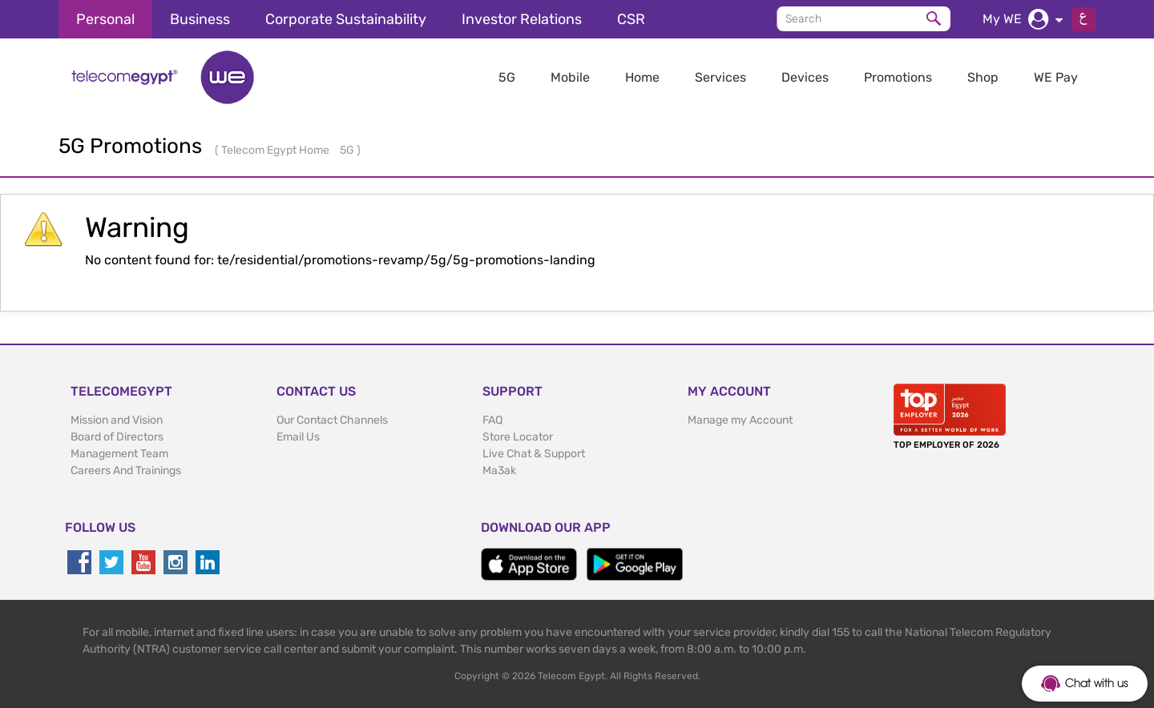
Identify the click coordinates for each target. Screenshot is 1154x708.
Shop (983, 77)
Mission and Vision (117, 420)
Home (642, 77)
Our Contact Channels (332, 420)
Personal (105, 19)
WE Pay (1056, 77)
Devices (805, 77)
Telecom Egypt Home (276, 150)
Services (720, 77)
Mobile (570, 77)
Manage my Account (740, 420)
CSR (631, 19)
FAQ (492, 420)
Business (200, 19)
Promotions (898, 77)
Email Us (298, 437)
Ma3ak (499, 470)
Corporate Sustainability (345, 19)
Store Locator (517, 437)
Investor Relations (522, 19)
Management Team (119, 454)
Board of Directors (117, 437)
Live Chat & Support (533, 454)
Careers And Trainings (126, 470)
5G (506, 77)
